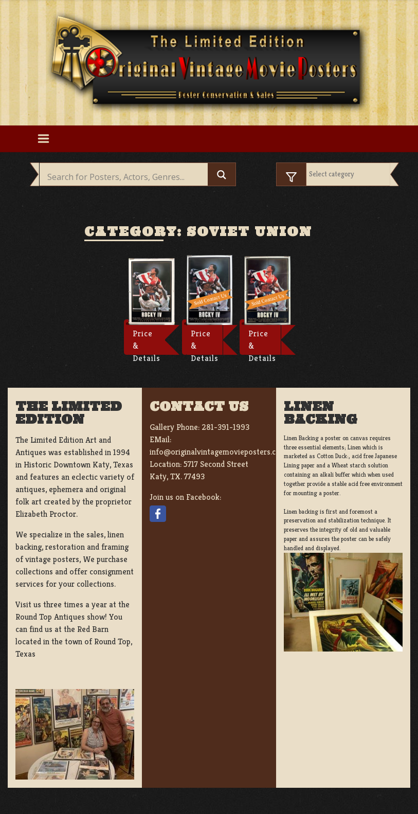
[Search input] (126, 177)
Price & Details (146, 341)
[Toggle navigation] (44, 139)
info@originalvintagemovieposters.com (218, 451)
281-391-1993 (225, 427)
